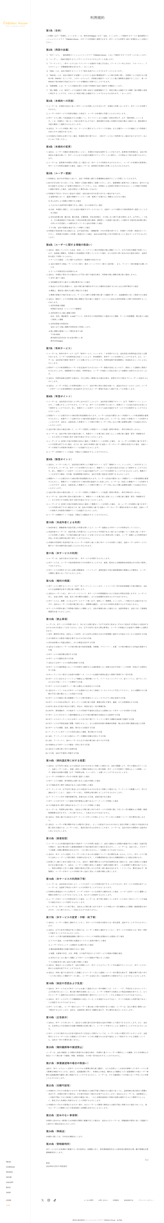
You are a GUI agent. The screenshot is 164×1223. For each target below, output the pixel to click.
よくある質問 (88, 1200)
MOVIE (9, 1177)
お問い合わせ (103, 1200)
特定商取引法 (128, 1200)
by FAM (119, 1220)
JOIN (8, 1205)
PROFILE (9, 1172)
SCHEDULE (10, 1167)
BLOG (8, 1187)
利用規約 (116, 1200)
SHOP (8, 1193)
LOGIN (8, 1200)
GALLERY (9, 1182)
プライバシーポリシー (146, 1200)
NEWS (8, 1162)
